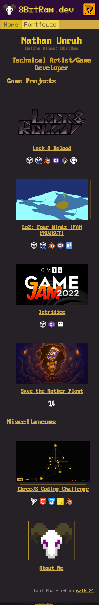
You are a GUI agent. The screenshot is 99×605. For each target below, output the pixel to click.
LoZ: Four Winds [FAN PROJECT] (52, 227)
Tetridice (52, 309)
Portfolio (40, 24)
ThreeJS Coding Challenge (53, 486)
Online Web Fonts (44, 603)
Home (11, 24)
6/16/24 (85, 590)
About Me (51, 565)
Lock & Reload (52, 145)
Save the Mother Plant (52, 388)
